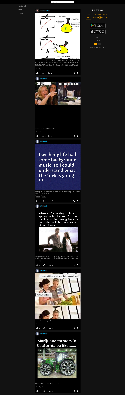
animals (105, 14)
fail (102, 17)
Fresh (20, 13)
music (88, 17)
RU (99, 44)
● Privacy (97, 37)
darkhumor (96, 17)
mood (88, 21)
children (89, 14)
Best (20, 9)
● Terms (97, 40)
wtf (106, 17)
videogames (97, 14)
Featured (22, 6)
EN (96, 44)
